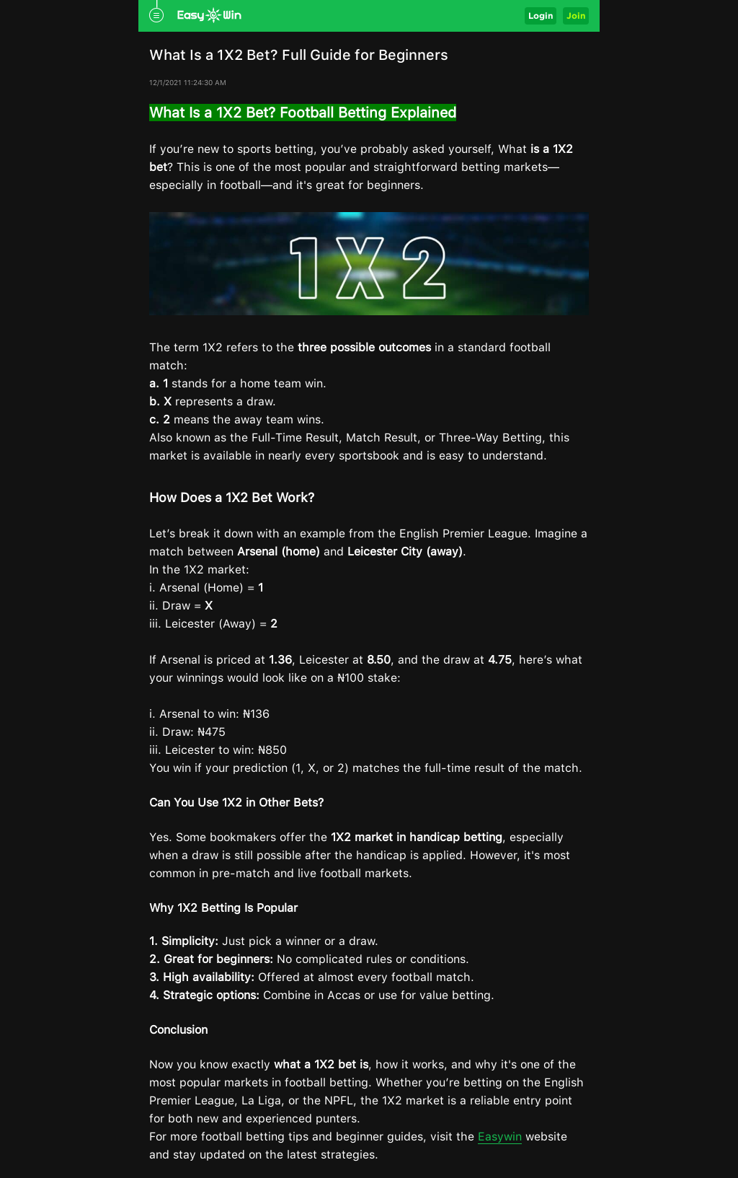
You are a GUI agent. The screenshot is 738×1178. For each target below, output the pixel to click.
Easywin (500, 1136)
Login (540, 15)
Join (575, 15)
